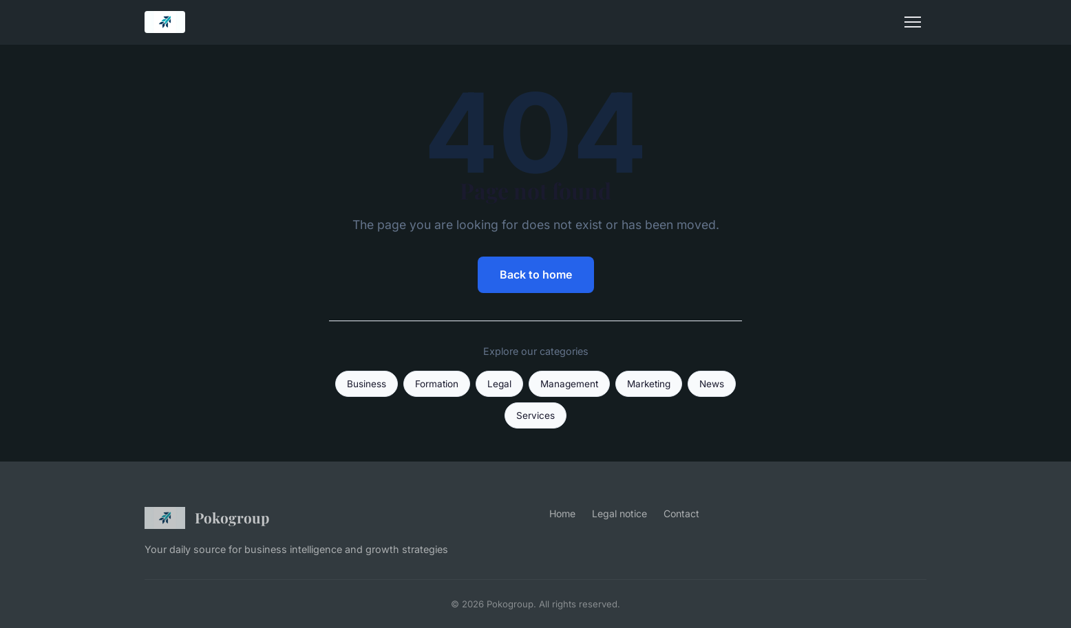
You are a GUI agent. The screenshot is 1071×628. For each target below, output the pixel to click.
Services (535, 415)
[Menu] (912, 22)
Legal (499, 383)
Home (562, 513)
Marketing (648, 383)
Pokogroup (207, 518)
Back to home (536, 274)
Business (366, 383)
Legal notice (619, 513)
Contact (681, 513)
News (711, 383)
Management (569, 383)
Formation (436, 383)
